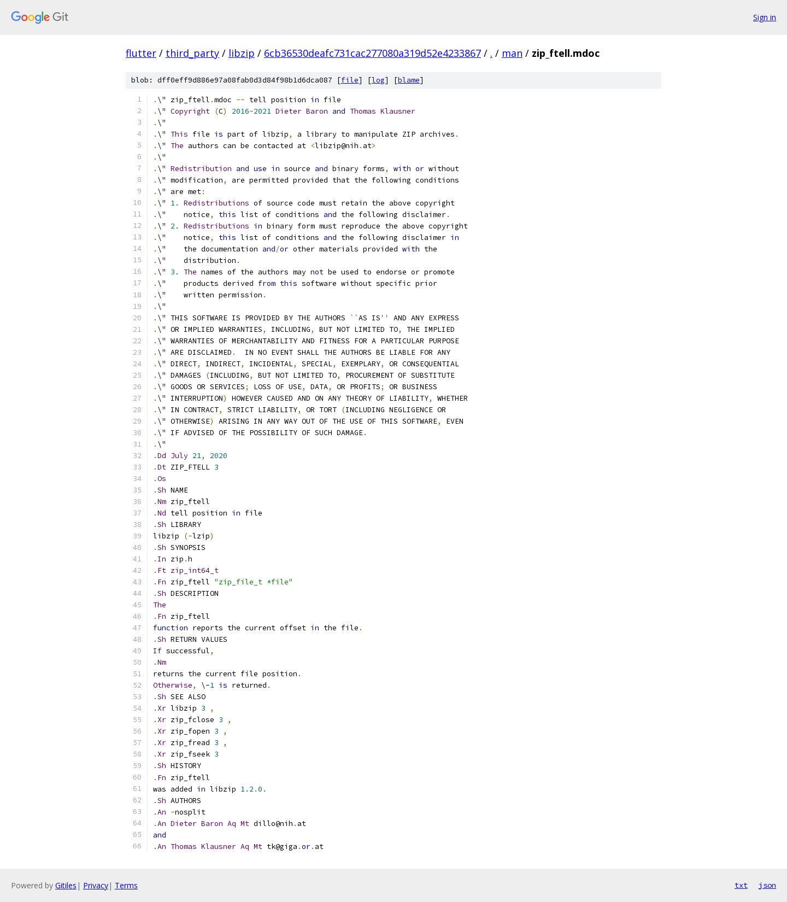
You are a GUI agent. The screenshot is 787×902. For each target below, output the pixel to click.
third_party (192, 53)
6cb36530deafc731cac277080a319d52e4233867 (372, 53)
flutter (141, 53)
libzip (241, 53)
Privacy (95, 885)
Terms (126, 885)
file (350, 80)
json (767, 885)
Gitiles (66, 885)
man (512, 53)
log (378, 80)
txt (741, 885)
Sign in (764, 17)
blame (409, 80)
